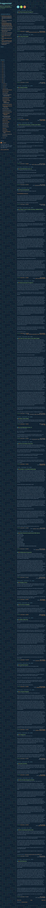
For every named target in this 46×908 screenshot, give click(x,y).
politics (42, 83)
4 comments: (43, 184)
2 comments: (43, 82)
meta (44, 424)
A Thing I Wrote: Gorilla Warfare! (7, 32)
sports (44, 615)
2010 (3, 74)
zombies (44, 164)
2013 (3, 69)
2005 (3, 82)
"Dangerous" (23, 734)
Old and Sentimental (24, 189)
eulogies (44, 120)
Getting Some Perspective (26, 552)
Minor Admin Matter (24, 418)
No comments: (42, 31)
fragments (41, 464)
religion (44, 775)
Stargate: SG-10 (23, 582)
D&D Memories (23, 861)
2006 (3, 80)
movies (33, 164)
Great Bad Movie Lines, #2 (26, 168)
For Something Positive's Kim (26, 829)
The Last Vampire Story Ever (26, 443)
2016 (3, 64)
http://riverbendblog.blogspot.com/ (22, 193)
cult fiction (34, 528)
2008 (3, 77)
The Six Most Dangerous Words (27, 779)
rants (44, 83)
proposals (43, 278)
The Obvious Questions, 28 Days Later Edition (30, 124)
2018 (3, 61)
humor (42, 185)
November (4, 85)
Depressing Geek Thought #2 (26, 282)
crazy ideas (40, 278)
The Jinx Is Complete (25, 604)
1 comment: (43, 527)
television (43, 549)
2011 (3, 72)
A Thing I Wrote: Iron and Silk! (6, 34)
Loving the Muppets (24, 691)
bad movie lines (37, 185)
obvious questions (37, 164)
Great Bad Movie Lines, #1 (26, 427)
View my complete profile (5, 149)
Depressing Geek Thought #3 (26, 12)
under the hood (42, 414)
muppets (40, 730)
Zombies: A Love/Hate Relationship (28, 469)
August (4, 137)
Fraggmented (6, 3)
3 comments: (43, 277)
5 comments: (43, 824)
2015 (3, 66)
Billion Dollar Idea (24, 619)
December (4, 83)
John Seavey (4, 142)
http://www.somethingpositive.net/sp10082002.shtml (33, 854)
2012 (3, 71)
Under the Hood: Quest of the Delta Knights (30, 338)
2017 (3, 63)
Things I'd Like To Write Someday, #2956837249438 (31, 209)
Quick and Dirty (23, 763)
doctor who (37, 549)
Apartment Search (24, 664)
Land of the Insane (24, 36)
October (4, 86)
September (4, 88)
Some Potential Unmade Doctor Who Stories (30, 533)
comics (41, 120)
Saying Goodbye (23, 87)
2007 (3, 79)
